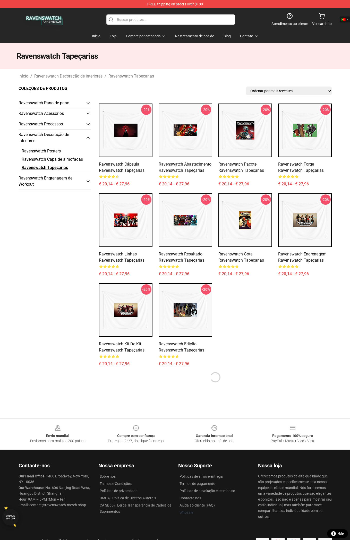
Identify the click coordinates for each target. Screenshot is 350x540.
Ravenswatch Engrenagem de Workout (45, 181)
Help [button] (337, 533)
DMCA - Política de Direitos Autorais (128, 498)
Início (23, 76)
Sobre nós (108, 476)
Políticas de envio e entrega (201, 476)
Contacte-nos (190, 498)
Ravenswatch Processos (41, 124)
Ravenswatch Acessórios (41, 113)
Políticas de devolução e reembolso (207, 491)
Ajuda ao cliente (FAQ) (197, 505)
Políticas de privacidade (118, 491)
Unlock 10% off (10, 517)
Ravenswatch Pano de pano (44, 102)
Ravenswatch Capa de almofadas (52, 159)
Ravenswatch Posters (41, 151)
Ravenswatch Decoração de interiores (68, 76)
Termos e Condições (116, 484)
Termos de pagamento (197, 484)
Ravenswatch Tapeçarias (131, 76)
